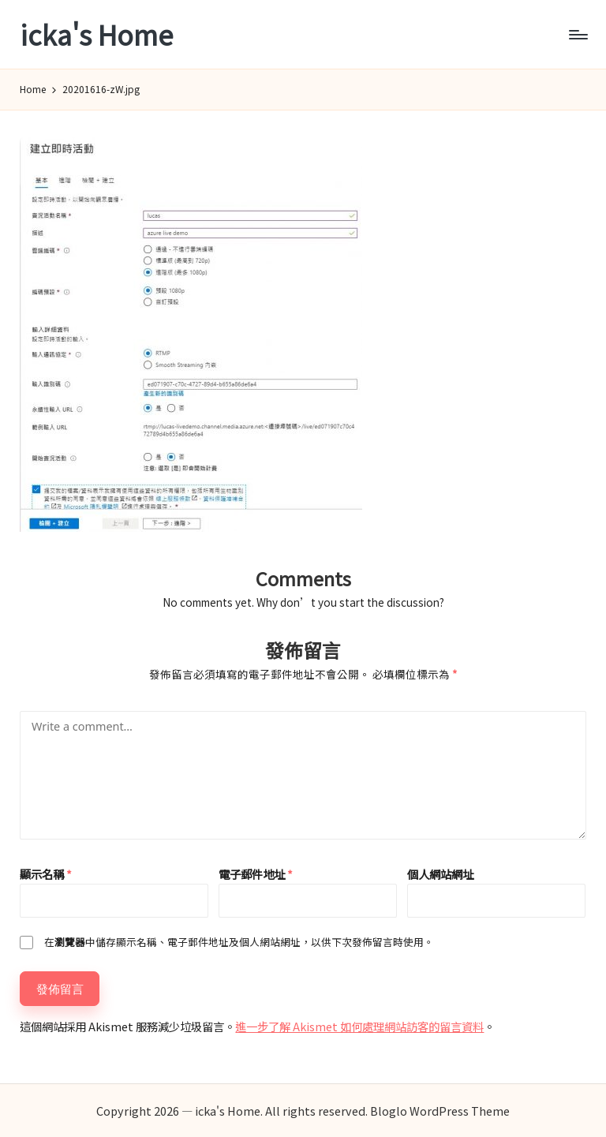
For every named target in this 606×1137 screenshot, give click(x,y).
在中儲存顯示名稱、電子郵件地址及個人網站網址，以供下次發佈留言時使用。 (239, 941)
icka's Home (96, 34)
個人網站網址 (440, 874)
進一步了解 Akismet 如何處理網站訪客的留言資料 (359, 1026)
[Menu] (577, 34)
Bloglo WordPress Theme (440, 1110)
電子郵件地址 (256, 874)
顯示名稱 (46, 874)
